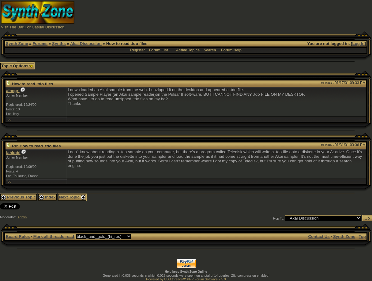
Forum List (158, 50)
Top (8, 119)
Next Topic (72, 197)
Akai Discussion (86, 43)
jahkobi (13, 152)
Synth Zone (17, 43)
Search (210, 50)
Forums (39, 43)
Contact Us (318, 236)
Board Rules (18, 236)
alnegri (13, 90)
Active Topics (188, 50)
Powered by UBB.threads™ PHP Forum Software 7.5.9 (186, 279)
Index (47, 197)
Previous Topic (18, 197)
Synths (59, 43)
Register (137, 50)
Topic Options (17, 66)
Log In (358, 43)
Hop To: (278, 218)
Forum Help (231, 50)
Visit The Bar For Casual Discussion (33, 27)
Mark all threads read (53, 236)
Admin (22, 217)
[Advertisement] (259, 14)
